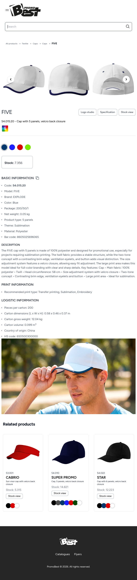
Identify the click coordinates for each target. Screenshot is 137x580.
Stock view (127, 112)
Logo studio (87, 112)
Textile (25, 43)
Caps (35, 43)
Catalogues (62, 554)
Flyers (78, 554)
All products (11, 43)
